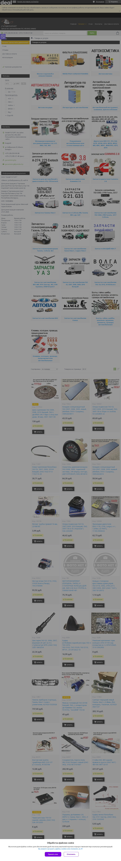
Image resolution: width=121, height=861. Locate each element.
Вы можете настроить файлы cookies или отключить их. (59, 849)
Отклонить (71, 854)
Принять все (53, 854)
